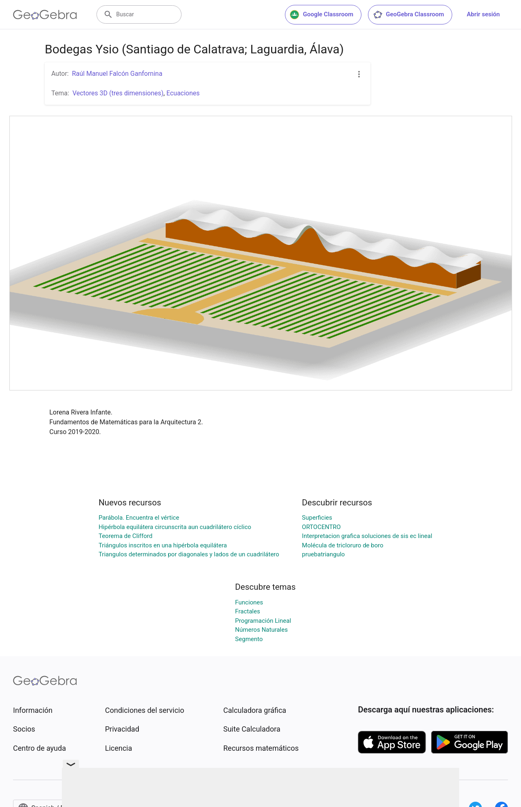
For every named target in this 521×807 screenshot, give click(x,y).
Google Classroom (321, 15)
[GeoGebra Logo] (45, 15)
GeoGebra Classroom (408, 15)
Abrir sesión (483, 14)
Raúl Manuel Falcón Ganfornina (117, 73)
